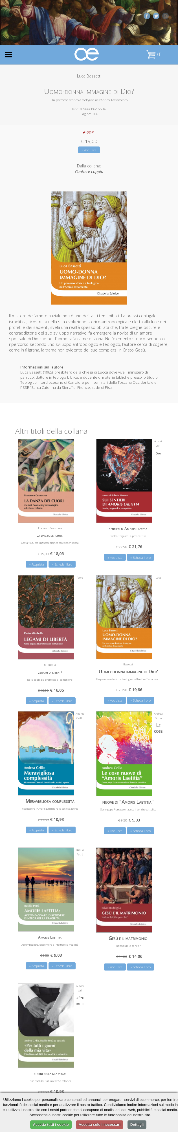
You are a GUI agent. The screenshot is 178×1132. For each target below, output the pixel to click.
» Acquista (89, 150)
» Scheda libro (62, 562)
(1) (153, 54)
